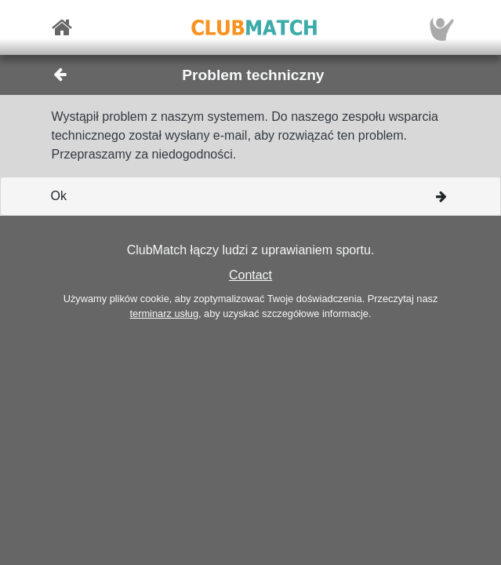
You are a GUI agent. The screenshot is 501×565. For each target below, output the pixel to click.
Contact (250, 275)
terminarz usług (164, 313)
